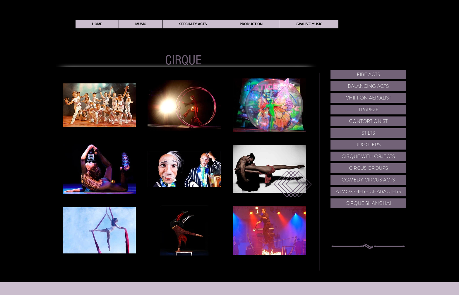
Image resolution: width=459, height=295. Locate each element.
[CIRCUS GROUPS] (368, 168)
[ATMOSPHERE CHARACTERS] (368, 191)
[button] (140, 24)
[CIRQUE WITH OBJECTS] (368, 156)
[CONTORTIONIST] (368, 121)
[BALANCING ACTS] (368, 86)
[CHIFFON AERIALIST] (368, 98)
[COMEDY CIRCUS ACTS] (368, 180)
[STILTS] (368, 133)
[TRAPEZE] (368, 109)
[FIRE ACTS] (368, 74)
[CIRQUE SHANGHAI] (368, 203)
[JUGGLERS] (368, 145)
